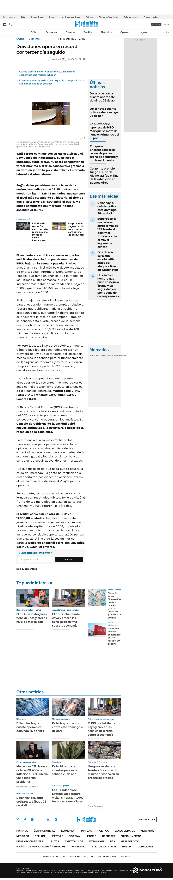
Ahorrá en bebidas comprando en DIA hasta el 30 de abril (114, 636)
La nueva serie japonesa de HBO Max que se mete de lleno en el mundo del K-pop (104, 131)
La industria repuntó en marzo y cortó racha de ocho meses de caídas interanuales (40, 232)
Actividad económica (71, 17)
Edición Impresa (131, 836)
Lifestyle (57, 836)
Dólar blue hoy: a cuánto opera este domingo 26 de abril (103, 97)
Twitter (17, 819)
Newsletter (166, 32)
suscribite (156, 24)
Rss (112, 841)
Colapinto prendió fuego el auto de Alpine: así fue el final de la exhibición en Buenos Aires (104, 176)
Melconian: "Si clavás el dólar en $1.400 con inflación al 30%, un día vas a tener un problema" (32, 773)
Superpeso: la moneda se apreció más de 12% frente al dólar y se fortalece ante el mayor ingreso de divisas (107, 233)
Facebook (25, 819)
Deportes (108, 836)
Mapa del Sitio (130, 841)
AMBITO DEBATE (114, 856)
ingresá (166, 24)
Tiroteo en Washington (108, 17)
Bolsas (101, 355)
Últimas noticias (44, 830)
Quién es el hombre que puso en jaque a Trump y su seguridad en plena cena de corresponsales (108, 285)
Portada (22, 830)
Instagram (32, 819)
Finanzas (70, 32)
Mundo (91, 836)
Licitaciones (145, 846)
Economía (51, 32)
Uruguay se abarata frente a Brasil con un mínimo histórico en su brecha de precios (103, 772)
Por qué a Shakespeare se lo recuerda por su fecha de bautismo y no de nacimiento (104, 153)
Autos (55, 841)
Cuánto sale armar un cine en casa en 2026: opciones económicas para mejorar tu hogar (47, 73)
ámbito (20, 39)
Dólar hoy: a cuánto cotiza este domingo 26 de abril (104, 112)
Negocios (106, 32)
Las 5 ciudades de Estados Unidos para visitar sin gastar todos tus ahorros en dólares (67, 795)
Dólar (23, 17)
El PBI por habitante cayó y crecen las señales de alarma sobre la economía (66, 619)
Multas (127, 846)
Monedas (93, 355)
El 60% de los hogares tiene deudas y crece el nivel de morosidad (32, 618)
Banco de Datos (125, 830)
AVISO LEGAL (78, 846)
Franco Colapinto (151, 17)
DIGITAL (54, 856)
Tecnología (96, 841)
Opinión (124, 32)
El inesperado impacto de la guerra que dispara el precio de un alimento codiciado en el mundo (51, 82)
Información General (30, 841)
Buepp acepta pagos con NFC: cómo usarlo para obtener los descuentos (76, 229)
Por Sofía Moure (95, 806)
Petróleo (89, 17)
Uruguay (142, 32)
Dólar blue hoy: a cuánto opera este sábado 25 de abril (64, 770)
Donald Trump (37, 17)
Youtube (48, 820)
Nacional (75, 836)
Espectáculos (74, 841)
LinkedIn (40, 819)
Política (88, 32)
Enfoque (52, 17)
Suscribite (69, 559)
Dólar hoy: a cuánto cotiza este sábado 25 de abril (31, 801)
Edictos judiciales (104, 846)
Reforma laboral (131, 17)
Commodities (111, 355)
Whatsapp (56, 819)
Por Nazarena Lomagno (27, 786)
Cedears (122, 355)
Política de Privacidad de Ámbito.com (40, 846)
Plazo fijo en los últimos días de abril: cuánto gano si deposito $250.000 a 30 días (114, 605)
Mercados (147, 830)
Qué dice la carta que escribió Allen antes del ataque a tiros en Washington (107, 261)
